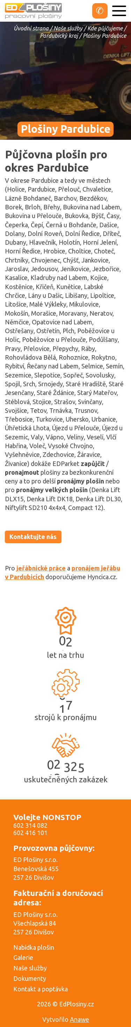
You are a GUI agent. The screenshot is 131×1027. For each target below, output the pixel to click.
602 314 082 (30, 825)
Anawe (79, 1019)
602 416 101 (30, 832)
